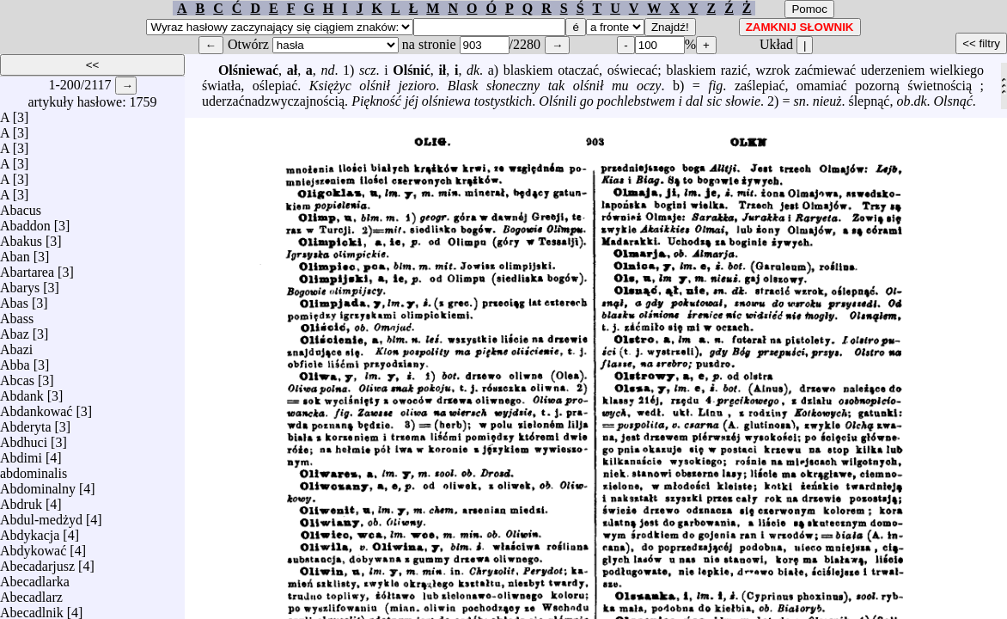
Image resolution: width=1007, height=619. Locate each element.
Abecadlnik (32, 608)
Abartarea (27, 267)
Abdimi (21, 453)
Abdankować (36, 407)
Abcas (17, 376)
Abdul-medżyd (41, 515)
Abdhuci (23, 438)
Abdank (22, 391)
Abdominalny (38, 484)
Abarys (20, 283)
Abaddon (25, 221)
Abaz (14, 329)
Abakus (21, 237)
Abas (14, 298)
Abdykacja (29, 531)
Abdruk (21, 500)
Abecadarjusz (37, 562)
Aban (15, 252)
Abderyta (26, 422)
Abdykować (33, 546)
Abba (15, 360)
